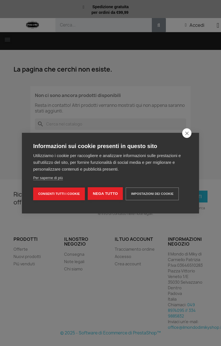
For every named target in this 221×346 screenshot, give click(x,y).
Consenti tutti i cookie (59, 193)
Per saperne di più (48, 178)
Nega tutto (105, 193)
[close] (186, 133)
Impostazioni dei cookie (152, 193)
